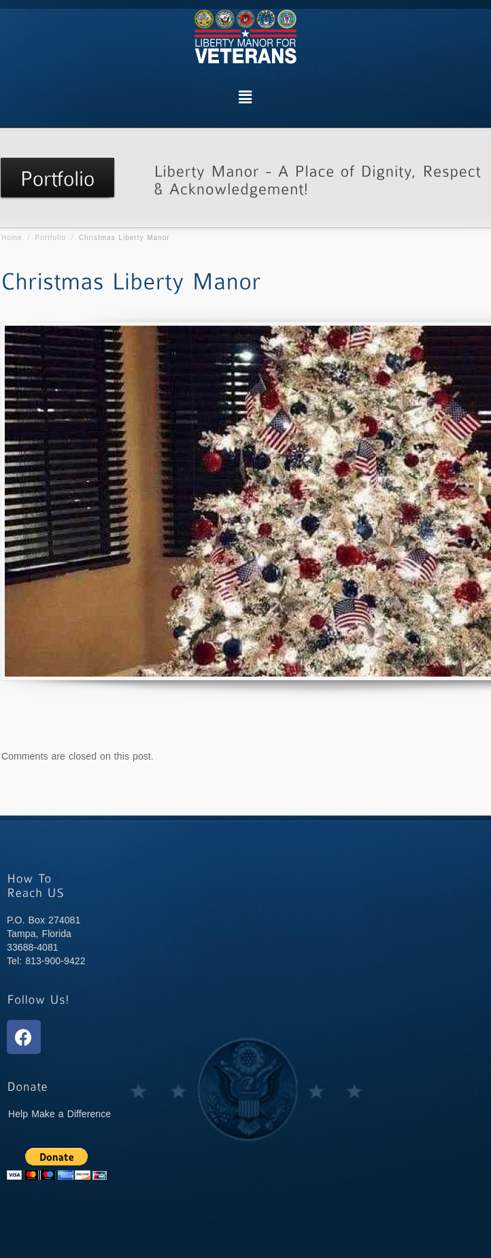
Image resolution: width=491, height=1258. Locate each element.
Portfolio (50, 237)
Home (11, 237)
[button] (245, 97)
